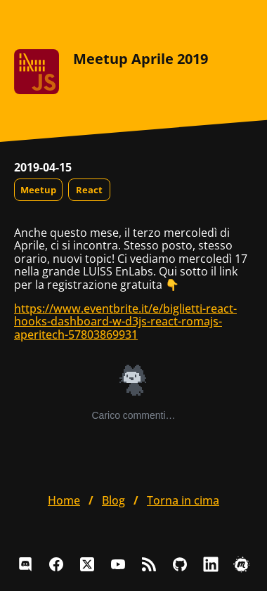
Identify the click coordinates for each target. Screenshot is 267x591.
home (64, 500)
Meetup (38, 189)
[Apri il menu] (241, 21)
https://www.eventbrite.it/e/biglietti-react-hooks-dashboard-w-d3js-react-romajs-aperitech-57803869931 (125, 321)
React (89, 189)
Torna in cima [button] (183, 500)
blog (113, 500)
